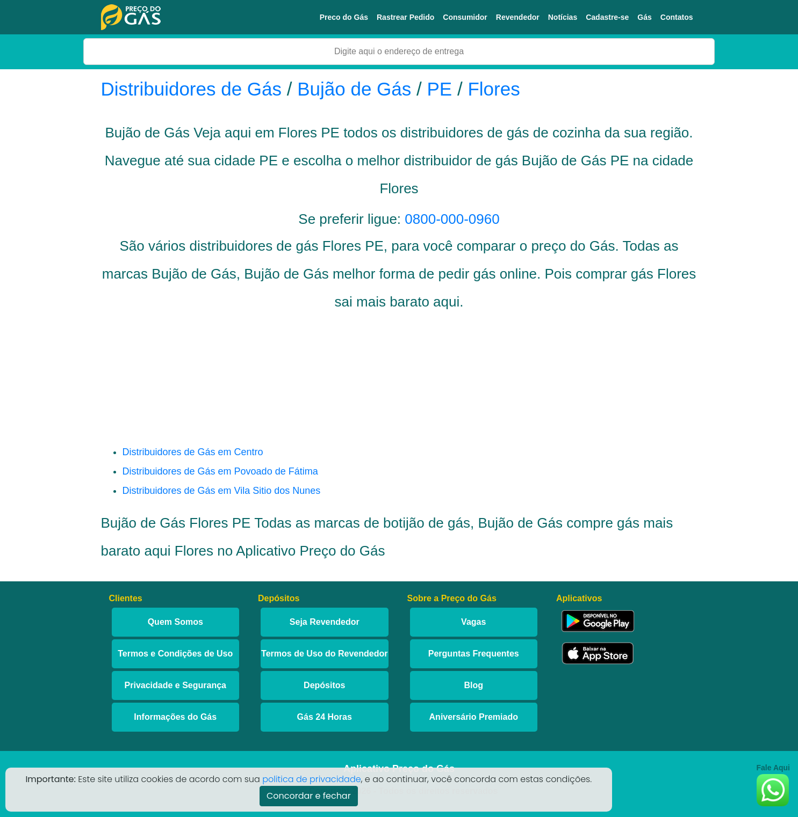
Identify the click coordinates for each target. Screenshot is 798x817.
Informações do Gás (175, 716)
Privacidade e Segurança (175, 685)
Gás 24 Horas (324, 716)
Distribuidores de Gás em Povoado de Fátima (220, 471)
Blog (473, 685)
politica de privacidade (311, 779)
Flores (494, 88)
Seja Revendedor (325, 621)
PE (439, 88)
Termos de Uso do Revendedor (324, 653)
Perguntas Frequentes (473, 653)
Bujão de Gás (354, 88)
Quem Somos (175, 621)
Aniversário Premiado (473, 716)
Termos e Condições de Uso (175, 653)
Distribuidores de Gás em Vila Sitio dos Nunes (222, 490)
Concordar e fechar (309, 796)
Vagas (473, 621)
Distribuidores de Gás (194, 88)
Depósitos (324, 685)
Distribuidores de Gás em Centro (193, 452)
